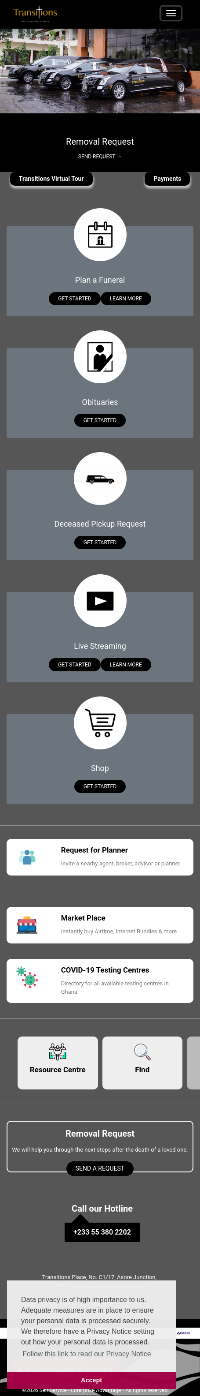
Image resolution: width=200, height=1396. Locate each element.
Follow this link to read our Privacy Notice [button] (86, 1354)
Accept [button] (91, 1380)
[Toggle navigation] (171, 13)
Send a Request (100, 1168)
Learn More (126, 299)
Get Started (74, 299)
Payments (167, 178)
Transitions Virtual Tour (51, 178)
